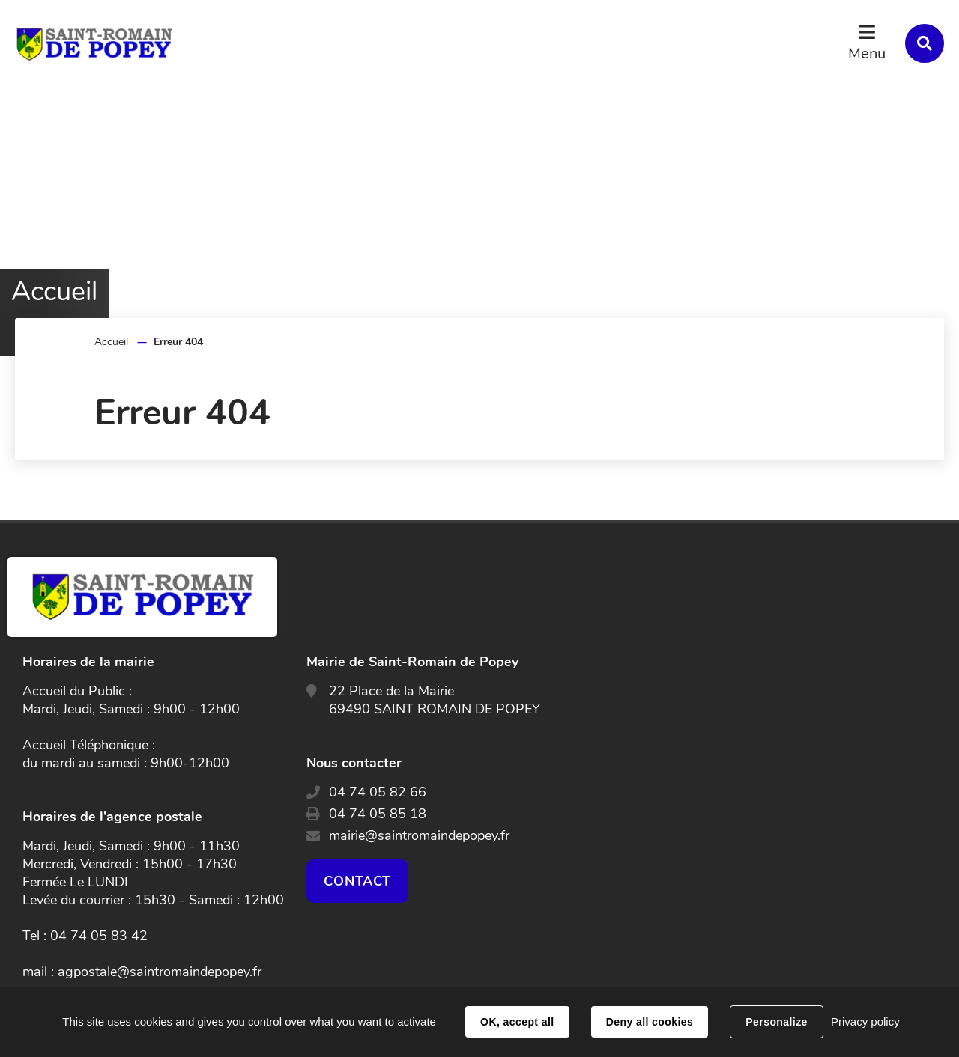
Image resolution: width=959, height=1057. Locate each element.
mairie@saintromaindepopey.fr (419, 835)
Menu (867, 53)
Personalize (776, 1022)
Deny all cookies (649, 1022)
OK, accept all (517, 1022)
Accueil (111, 342)
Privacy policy (865, 1021)
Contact (357, 881)
